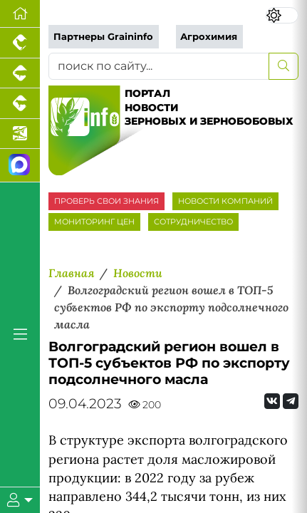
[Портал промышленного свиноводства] (20, 73)
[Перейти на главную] (20, 14)
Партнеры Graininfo (103, 36)
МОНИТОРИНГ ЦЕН (94, 222)
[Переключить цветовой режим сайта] (282, 15)
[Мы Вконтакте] (272, 401)
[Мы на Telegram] (290, 401)
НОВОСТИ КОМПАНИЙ (225, 201)
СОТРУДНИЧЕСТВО (193, 222)
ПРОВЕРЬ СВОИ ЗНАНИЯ (106, 201)
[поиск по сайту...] (158, 66)
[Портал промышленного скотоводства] (20, 103)
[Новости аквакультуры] (20, 134)
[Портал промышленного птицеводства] (20, 43)
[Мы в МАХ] (20, 165)
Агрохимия (208, 36)
